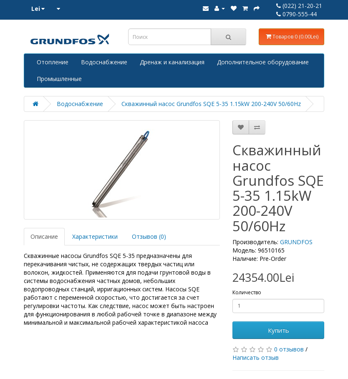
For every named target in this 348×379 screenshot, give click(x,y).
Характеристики (95, 236)
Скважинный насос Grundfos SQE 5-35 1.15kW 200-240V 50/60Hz (211, 104)
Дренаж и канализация (172, 62)
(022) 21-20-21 (299, 6)
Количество (246, 292)
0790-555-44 (296, 14)
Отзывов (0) (149, 236)
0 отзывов (289, 349)
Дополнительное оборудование (263, 62)
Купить (278, 330)
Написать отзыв (255, 357)
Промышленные (59, 79)
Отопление (52, 62)
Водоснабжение (104, 62)
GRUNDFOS (296, 242)
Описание (44, 236)
